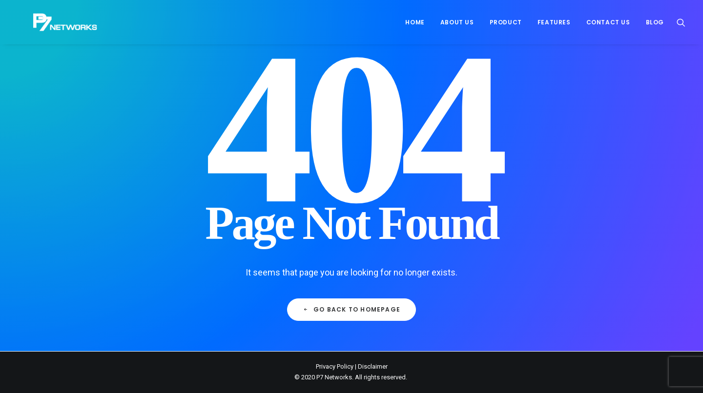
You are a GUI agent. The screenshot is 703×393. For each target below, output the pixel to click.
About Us (457, 22)
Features (554, 22)
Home (414, 22)
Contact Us (608, 22)
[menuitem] (414, 22)
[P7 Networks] (50, 22)
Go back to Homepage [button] (351, 309)
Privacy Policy (334, 366)
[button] (681, 22)
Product (506, 22)
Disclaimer (373, 366)
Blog (655, 22)
